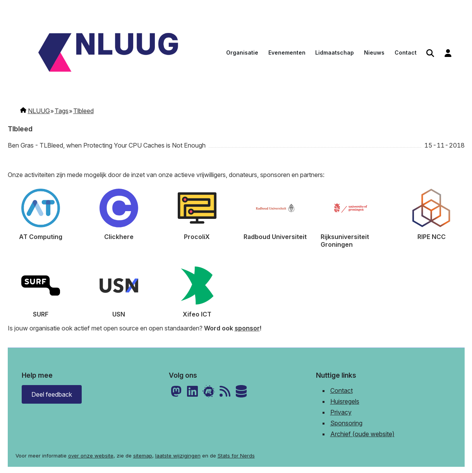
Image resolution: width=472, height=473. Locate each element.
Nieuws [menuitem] (374, 52)
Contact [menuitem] (406, 52)
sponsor (247, 328)
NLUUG (39, 111)
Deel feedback (51, 394)
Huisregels (344, 401)
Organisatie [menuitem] (242, 52)
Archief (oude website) (362, 434)
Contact (341, 390)
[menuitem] (430, 53)
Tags (62, 111)
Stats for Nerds (236, 455)
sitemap (142, 455)
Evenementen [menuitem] (287, 52)
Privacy (341, 412)
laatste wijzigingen (178, 455)
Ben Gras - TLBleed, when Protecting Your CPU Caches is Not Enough (107, 145)
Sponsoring (346, 423)
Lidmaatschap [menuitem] (334, 52)
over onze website (90, 455)
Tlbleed (83, 111)
